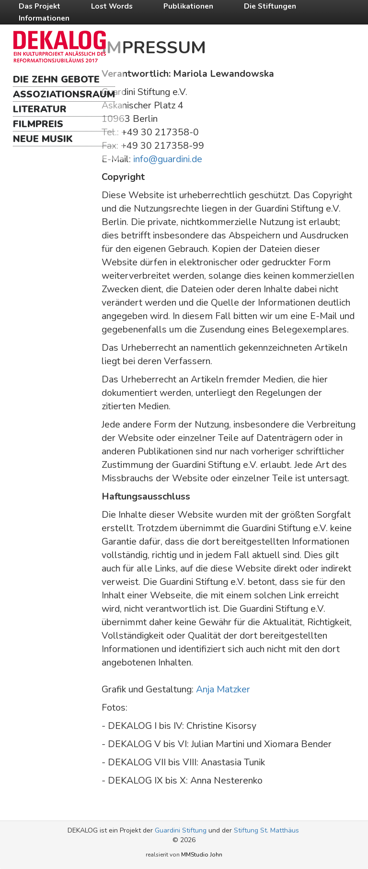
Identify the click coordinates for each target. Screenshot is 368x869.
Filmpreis (38, 124)
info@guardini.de (167, 159)
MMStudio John (201, 854)
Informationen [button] (44, 18)
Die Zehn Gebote (56, 79)
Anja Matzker (223, 689)
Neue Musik (43, 138)
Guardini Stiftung (181, 830)
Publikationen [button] (188, 6)
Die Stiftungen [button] (270, 6)
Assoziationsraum (64, 94)
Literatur (40, 109)
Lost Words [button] (112, 6)
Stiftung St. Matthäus (266, 830)
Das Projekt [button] (39, 6)
